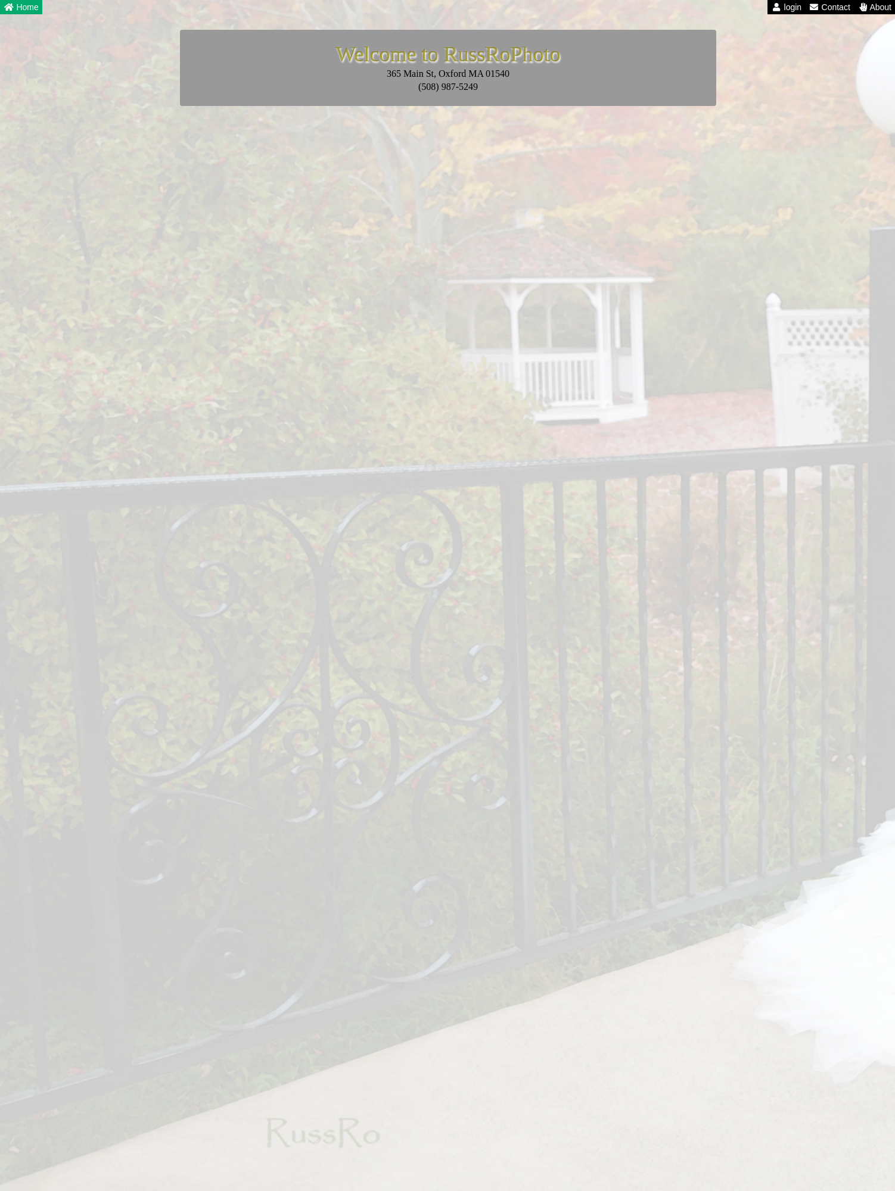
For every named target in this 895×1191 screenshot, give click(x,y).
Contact (829, 7)
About (874, 7)
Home (21, 7)
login (786, 7)
